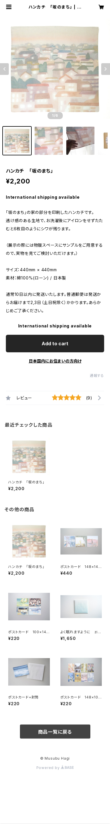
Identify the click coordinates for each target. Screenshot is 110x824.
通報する (97, 375)
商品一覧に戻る (55, 732)
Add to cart (55, 343)
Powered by (55, 767)
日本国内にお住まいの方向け (55, 360)
